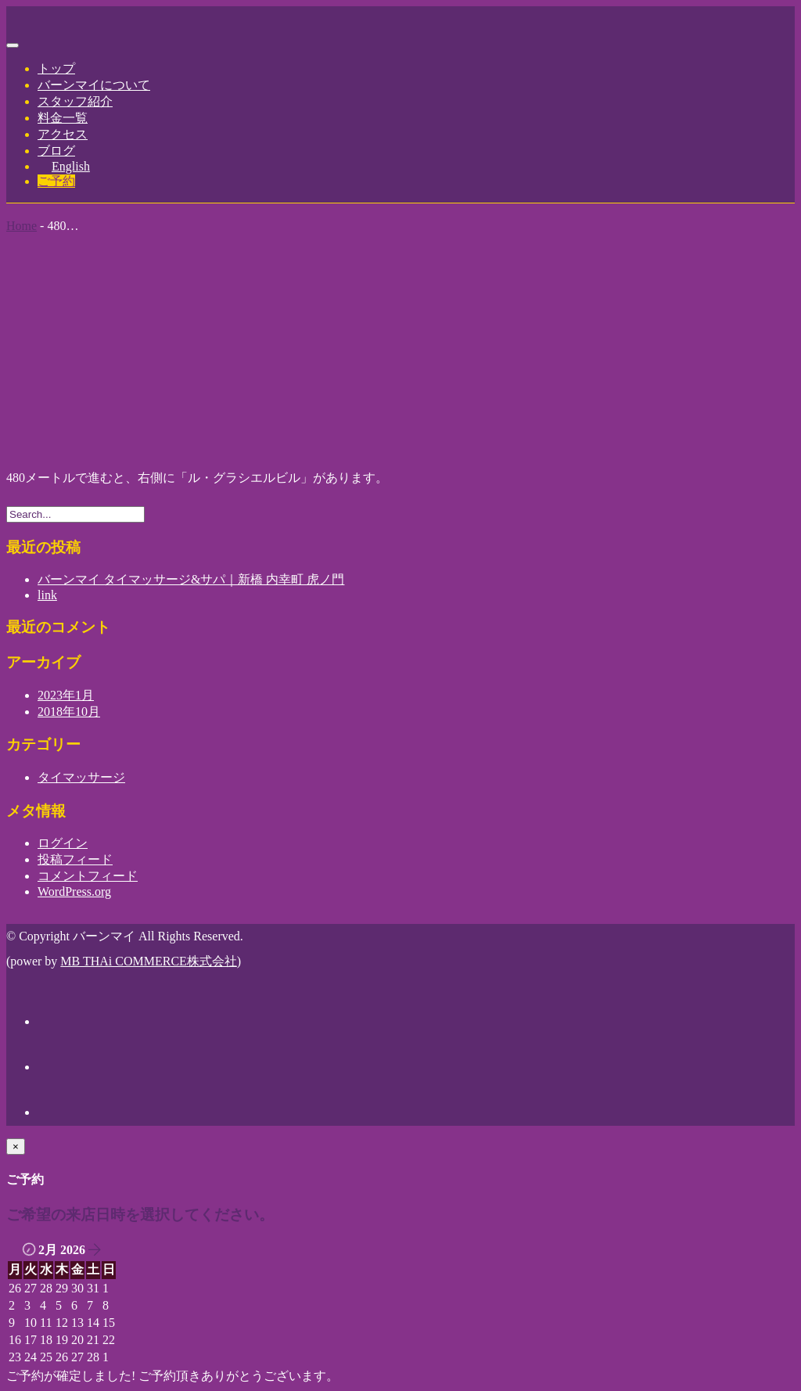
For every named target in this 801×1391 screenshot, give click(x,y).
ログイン (63, 843)
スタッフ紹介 (75, 101)
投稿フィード (75, 859)
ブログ (56, 150)
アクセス (63, 134)
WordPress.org (74, 891)
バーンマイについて (94, 85)
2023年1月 (66, 695)
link (47, 595)
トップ (56, 68)
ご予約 (56, 181)
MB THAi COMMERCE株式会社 (148, 961)
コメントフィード (88, 875)
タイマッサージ (81, 777)
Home (21, 225)
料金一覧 (63, 117)
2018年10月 (69, 711)
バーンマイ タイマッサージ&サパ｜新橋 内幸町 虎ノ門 (191, 579)
